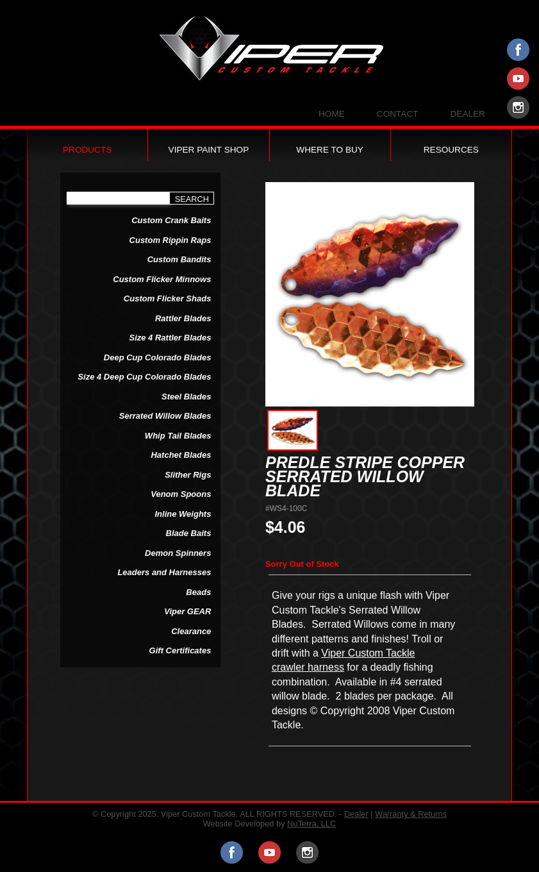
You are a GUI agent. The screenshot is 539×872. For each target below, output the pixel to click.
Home (332, 114)
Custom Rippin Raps (170, 240)
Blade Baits (188, 533)
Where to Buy (329, 150)
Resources (451, 150)
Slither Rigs (188, 475)
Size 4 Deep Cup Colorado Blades (144, 377)
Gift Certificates (180, 650)
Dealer (468, 114)
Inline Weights (183, 514)
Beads (198, 592)
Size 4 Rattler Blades (170, 337)
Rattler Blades (183, 318)
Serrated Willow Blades (165, 416)
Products (87, 150)
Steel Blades (186, 396)
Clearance (191, 631)
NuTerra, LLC (311, 823)
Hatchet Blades (181, 455)
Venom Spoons (181, 494)
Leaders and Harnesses (164, 572)
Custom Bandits (179, 259)
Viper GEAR (187, 611)
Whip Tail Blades (178, 435)
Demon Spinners (178, 553)
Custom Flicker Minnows (162, 279)
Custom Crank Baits (171, 220)
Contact (398, 114)
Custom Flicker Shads (167, 298)
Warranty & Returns (411, 814)
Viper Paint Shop (209, 150)
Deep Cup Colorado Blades (157, 357)
